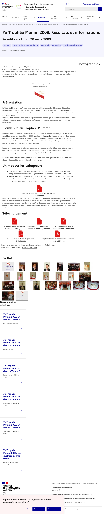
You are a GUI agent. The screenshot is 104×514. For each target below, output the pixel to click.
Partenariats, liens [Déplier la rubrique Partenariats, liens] (90, 17)
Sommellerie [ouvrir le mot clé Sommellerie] (45, 45)
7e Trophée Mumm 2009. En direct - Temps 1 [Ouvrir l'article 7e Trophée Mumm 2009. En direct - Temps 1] (11, 316)
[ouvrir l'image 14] (85, 280)
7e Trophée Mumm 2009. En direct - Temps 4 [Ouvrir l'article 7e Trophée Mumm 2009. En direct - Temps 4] (11, 396)
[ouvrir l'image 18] (51, 290)
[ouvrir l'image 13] (71, 280)
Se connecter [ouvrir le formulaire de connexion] (73, 4)
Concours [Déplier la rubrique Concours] (41, 17)
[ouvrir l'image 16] (22, 290)
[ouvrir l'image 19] (65, 290)
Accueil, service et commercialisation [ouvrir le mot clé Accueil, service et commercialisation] (25, 45)
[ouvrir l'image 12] (58, 280)
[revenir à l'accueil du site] (43, 5)
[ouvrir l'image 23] (22, 299)
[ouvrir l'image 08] (7, 280)
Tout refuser (38, 509)
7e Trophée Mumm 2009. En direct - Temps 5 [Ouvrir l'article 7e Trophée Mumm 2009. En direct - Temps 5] (11, 424)
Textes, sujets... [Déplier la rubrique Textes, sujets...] (25, 17)
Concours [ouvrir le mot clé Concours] (7, 45)
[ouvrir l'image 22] (8, 299)
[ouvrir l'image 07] (87, 270)
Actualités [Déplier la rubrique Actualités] (14, 17)
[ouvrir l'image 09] (20, 280)
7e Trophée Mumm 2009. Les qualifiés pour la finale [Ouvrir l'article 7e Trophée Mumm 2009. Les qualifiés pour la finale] (12, 454)
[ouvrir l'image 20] (79, 290)
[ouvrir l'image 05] (60, 270)
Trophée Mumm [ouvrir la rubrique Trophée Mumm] (30, 24)
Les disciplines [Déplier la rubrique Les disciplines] (74, 17)
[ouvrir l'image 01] (8, 270)
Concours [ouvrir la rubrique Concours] (12, 24)
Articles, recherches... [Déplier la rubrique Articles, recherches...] (55, 17)
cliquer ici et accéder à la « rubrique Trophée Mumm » (22, 160)
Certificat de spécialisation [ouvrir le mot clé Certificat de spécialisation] (72, 45)
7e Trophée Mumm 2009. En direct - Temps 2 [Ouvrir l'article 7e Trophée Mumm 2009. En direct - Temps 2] (11, 342)
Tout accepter (53, 509)
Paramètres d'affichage (91, 4)
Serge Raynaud (20, 50)
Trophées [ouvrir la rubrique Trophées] (20, 24)
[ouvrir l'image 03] (34, 270)
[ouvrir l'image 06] (74, 270)
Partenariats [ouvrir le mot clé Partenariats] (56, 45)
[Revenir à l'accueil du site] (11, 489)
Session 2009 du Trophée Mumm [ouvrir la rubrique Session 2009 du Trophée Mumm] (47, 24)
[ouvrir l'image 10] (33, 280)
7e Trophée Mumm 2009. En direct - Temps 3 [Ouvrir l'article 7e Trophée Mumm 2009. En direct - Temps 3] (11, 368)
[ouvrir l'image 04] (47, 270)
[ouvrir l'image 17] (36, 290)
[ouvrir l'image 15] (8, 290)
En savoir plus (24, 509)
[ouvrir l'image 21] (93, 290)
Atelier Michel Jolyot (29, 247)
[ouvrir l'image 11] (45, 280)
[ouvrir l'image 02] (21, 270)
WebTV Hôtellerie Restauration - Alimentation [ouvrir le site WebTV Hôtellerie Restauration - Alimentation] (67, 503)
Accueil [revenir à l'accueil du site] (4, 16)
